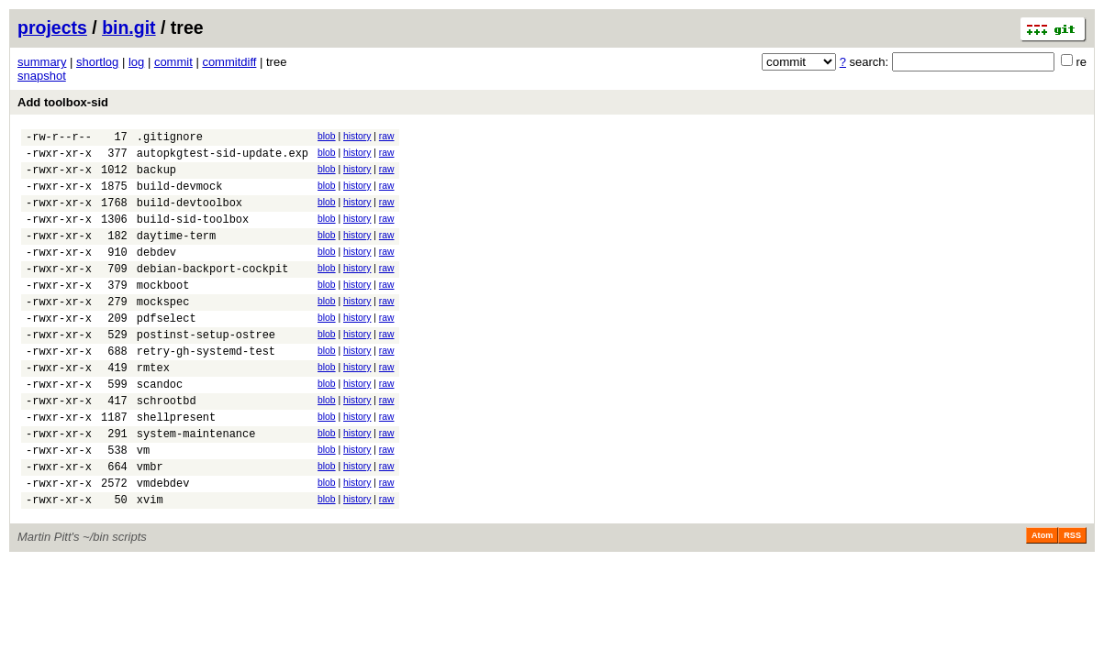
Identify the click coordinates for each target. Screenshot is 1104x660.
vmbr (150, 524)
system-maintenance (196, 485)
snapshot (41, 75)
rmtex (153, 408)
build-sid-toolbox (193, 235)
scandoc (160, 427)
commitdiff (229, 62)
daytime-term (176, 254)
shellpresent (176, 466)
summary (41, 62)
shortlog (97, 62)
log (136, 62)
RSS (1072, 598)
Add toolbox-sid (62, 102)
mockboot (163, 312)
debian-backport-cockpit (213, 293)
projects (52, 27)
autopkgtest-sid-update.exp (222, 158)
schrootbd (166, 447)
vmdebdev (163, 543)
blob (327, 136)
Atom (1042, 598)
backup (156, 177)
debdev (156, 273)
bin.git (128, 27)
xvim (150, 562)
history (357, 136)
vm (143, 504)
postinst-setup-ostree (206, 370)
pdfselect (166, 350)
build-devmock (180, 196)
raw (387, 136)
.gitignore (170, 139)
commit (173, 62)
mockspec (163, 331)
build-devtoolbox (189, 216)
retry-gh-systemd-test (206, 389)
